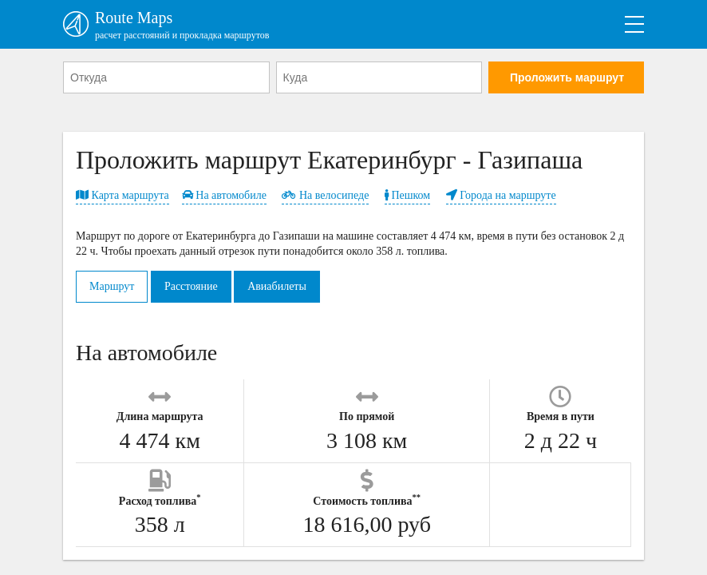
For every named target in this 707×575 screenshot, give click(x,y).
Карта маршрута (122, 195)
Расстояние (191, 286)
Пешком (407, 195)
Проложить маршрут (567, 77)
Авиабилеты (276, 286)
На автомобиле (224, 195)
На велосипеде (325, 195)
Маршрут (111, 286)
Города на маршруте (501, 195)
